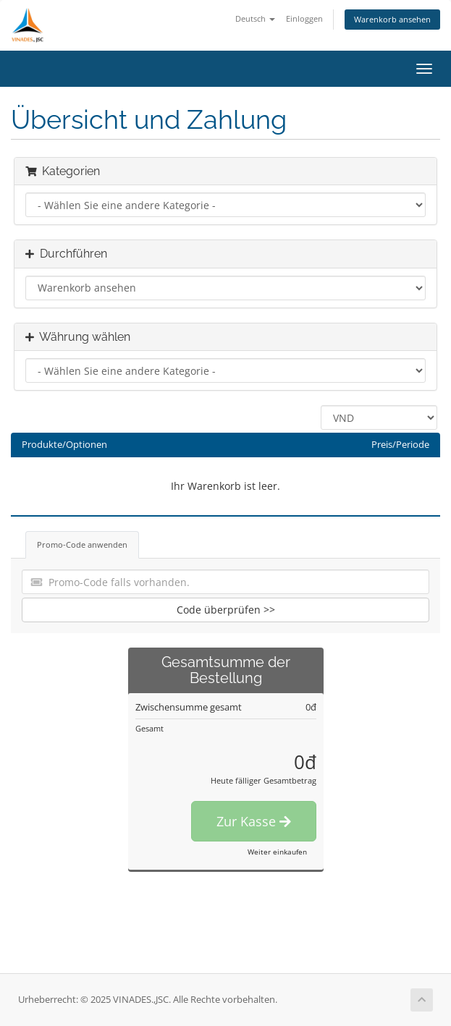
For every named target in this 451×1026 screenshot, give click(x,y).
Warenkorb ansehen (392, 19)
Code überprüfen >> (226, 609)
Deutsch (255, 18)
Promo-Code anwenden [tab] (82, 544)
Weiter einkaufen (277, 852)
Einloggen (304, 18)
